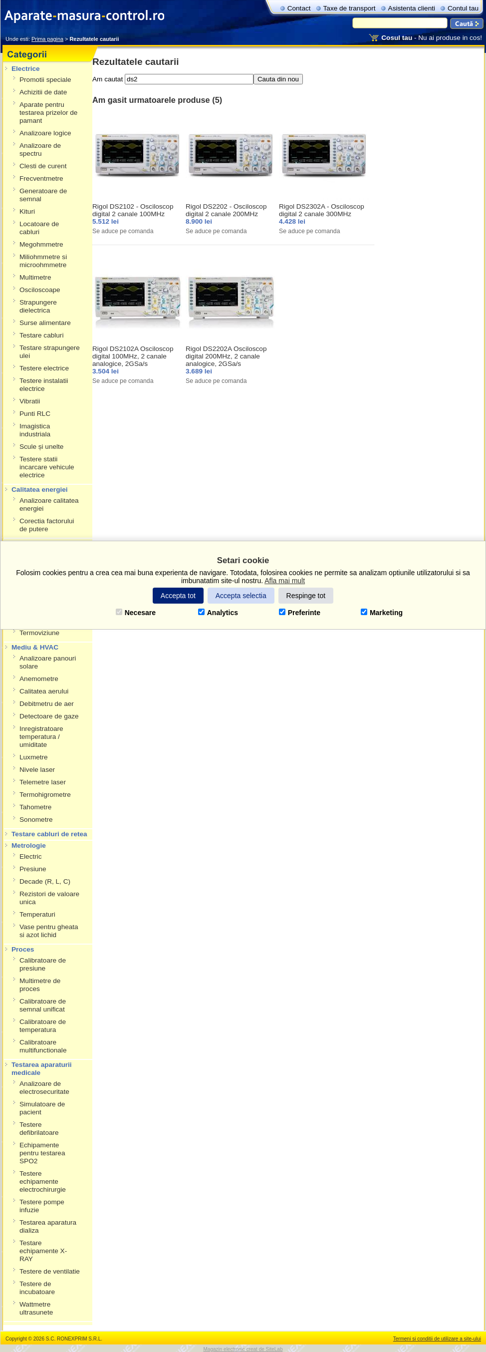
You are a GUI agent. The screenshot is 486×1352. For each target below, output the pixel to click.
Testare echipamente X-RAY (43, 1251)
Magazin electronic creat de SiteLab (243, 1349)
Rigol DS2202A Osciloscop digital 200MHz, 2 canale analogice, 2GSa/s (226, 356)
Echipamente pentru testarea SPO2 (42, 1153)
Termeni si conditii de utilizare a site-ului (437, 1339)
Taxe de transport (349, 8)
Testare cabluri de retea (49, 834)
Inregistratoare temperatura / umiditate (41, 736)
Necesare (136, 613)
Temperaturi (37, 914)
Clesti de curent (42, 166)
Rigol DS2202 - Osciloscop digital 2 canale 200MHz (226, 210)
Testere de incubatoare (37, 1288)
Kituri (27, 211)
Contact (299, 8)
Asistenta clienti (411, 8)
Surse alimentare (45, 323)
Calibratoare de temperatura (42, 1025)
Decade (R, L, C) (44, 881)
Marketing (382, 613)
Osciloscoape (39, 290)
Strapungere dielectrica (38, 306)
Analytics (218, 613)
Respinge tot (306, 596)
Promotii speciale (45, 79)
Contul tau (463, 8)
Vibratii (29, 401)
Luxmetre (33, 757)
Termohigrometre (45, 794)
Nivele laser (37, 769)
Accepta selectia (241, 596)
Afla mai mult (284, 581)
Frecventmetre (41, 178)
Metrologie (28, 845)
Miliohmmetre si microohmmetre (43, 261)
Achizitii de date (43, 92)
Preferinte (299, 613)
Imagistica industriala (34, 430)
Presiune (32, 869)
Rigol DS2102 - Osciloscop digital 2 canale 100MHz (132, 210)
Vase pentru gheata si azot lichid (48, 931)
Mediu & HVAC (34, 647)
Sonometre (36, 819)
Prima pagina (47, 39)
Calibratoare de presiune (42, 964)
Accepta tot (178, 596)
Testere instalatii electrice (43, 384)
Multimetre (35, 277)
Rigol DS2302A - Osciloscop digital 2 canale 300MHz (321, 210)
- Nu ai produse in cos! (431, 37)
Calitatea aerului (43, 691)
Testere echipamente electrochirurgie (42, 1181)
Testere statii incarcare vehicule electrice (46, 467)
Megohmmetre (41, 244)
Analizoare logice (45, 133)
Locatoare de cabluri (39, 228)
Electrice (25, 68)
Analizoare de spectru (40, 149)
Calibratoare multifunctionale (42, 1046)
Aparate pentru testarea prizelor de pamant (48, 112)
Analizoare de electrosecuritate (44, 1087)
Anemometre (38, 678)
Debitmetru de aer (46, 703)
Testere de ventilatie (49, 1271)
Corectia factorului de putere (46, 525)
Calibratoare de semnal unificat (42, 1005)
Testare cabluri (41, 335)
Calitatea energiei (39, 489)
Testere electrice (44, 368)
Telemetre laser (42, 782)
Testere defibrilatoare (39, 1128)
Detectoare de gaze (49, 716)
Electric (30, 856)
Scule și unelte (41, 446)
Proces (22, 949)
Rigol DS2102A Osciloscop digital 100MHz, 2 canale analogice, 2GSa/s (132, 356)
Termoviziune (39, 633)
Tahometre (35, 807)
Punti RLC (34, 413)
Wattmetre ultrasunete (36, 1308)
